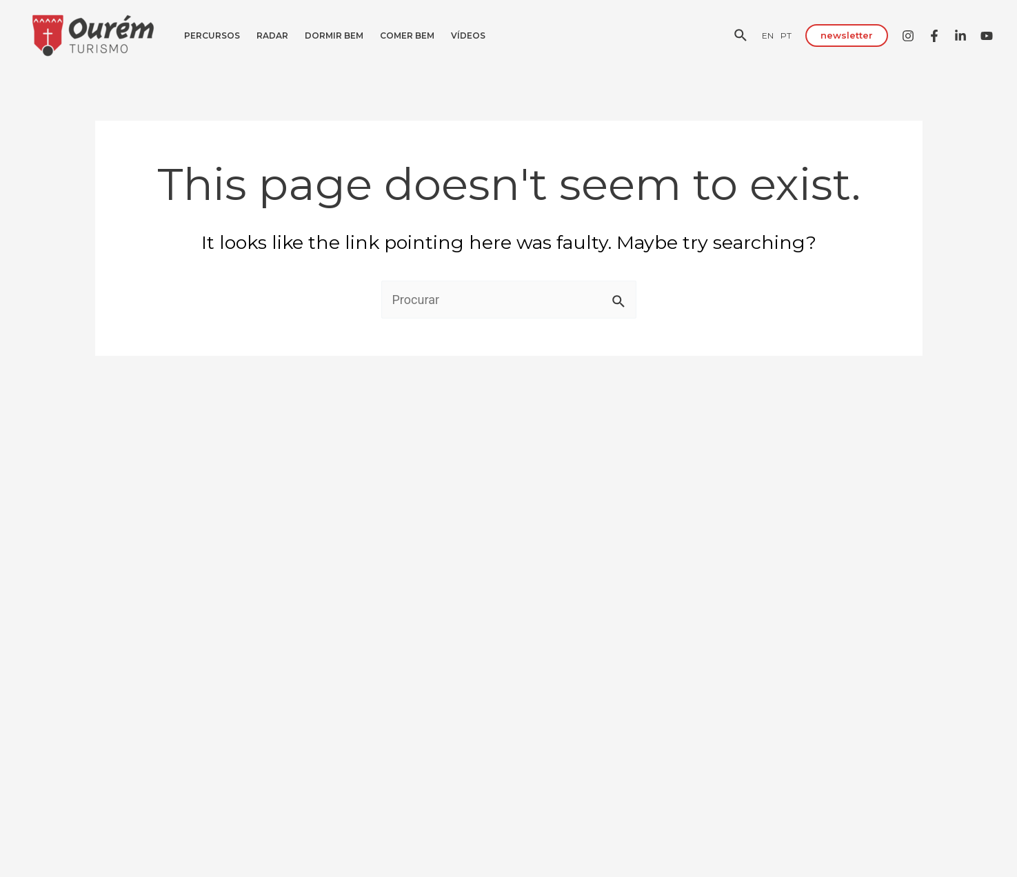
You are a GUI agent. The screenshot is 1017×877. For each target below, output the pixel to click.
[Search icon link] (741, 37)
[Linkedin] (960, 36)
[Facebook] (934, 36)
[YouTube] (986, 36)
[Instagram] (908, 36)
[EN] (768, 35)
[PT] (786, 35)
